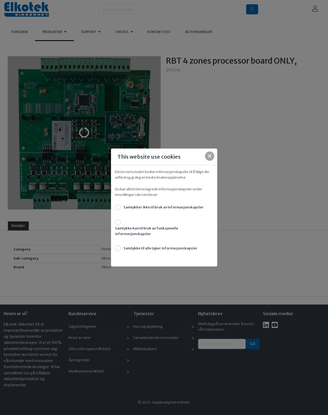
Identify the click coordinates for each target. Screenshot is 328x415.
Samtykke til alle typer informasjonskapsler (160, 248)
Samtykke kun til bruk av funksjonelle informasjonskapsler (146, 231)
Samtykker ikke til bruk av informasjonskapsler (163, 207)
